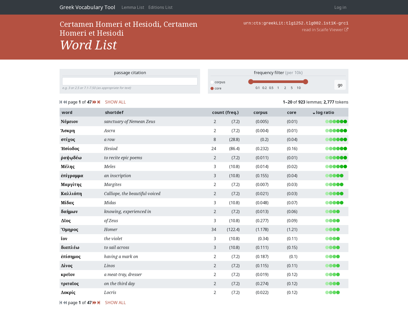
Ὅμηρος (69, 229)
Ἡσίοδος (70, 148)
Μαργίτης (71, 184)
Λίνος (67, 265)
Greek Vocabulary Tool (87, 7)
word (67, 112)
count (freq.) (225, 112)
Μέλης (68, 166)
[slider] (250, 81)
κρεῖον (68, 274)
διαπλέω (70, 247)
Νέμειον (69, 121)
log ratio (323, 112)
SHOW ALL (115, 102)
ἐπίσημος (71, 256)
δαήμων (69, 211)
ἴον (64, 238)
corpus (218, 82)
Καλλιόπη (71, 193)
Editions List (160, 7)
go (340, 85)
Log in (340, 7)
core (216, 88)
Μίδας (67, 203)
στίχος (68, 139)
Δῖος (66, 220)
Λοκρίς (68, 292)
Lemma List (133, 7)
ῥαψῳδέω (71, 158)
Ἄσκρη (68, 130)
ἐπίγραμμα (72, 175)
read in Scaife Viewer (325, 29)
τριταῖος (70, 283)
